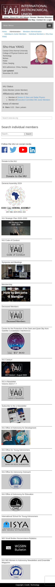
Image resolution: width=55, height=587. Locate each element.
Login (49, 20)
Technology (35, 585)
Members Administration (32, 32)
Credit (26, 585)
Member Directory (45, 17)
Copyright (19, 585)
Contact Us (41, 20)
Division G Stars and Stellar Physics (31, 97)
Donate (33, 17)
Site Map (31, 20)
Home (6, 17)
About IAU (14, 17)
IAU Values (24, 17)
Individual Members (36, 34)
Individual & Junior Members (15, 34)
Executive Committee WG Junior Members (33, 100)
